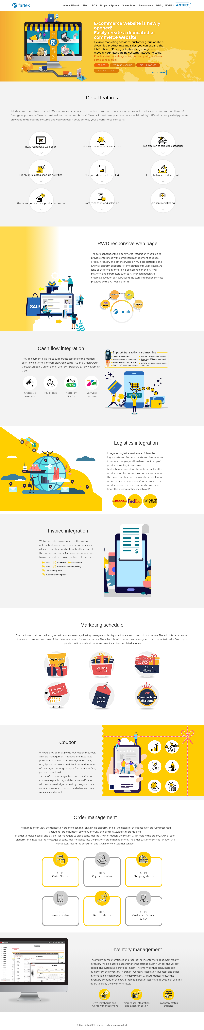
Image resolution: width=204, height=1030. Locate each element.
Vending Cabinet (106, 70)
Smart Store (129, 5)
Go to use (158, 72)
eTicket (101, 65)
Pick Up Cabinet (148, 65)
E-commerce (146, 5)
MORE (168, 5)
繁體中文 (182, 5)
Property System (109, 5)
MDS (159, 5)
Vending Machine (122, 65)
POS (94, 5)
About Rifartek (71, 5)
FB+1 (86, 5)
